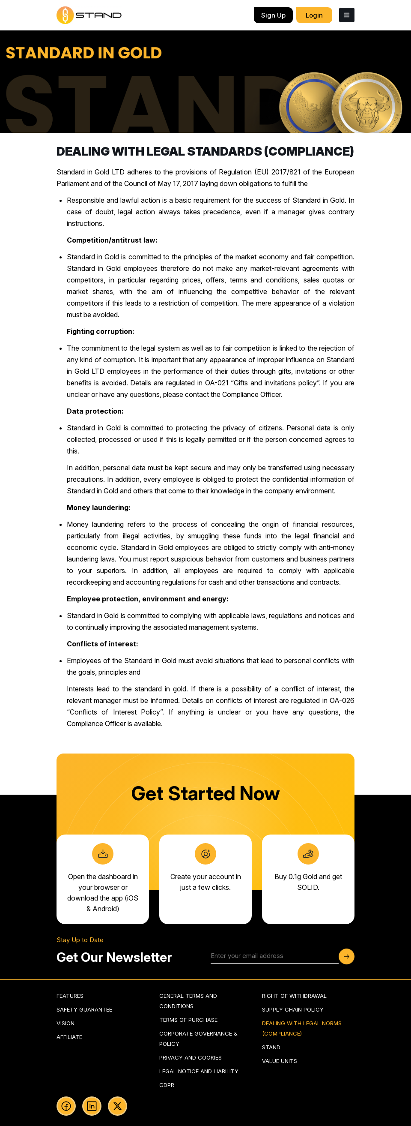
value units (279, 1060)
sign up (273, 15)
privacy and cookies (190, 1057)
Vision (65, 1023)
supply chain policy (293, 1009)
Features (70, 995)
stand (271, 1047)
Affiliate (69, 1036)
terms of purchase (188, 1019)
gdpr (166, 1084)
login (314, 15)
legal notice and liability (198, 1071)
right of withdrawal (294, 995)
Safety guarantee (84, 1009)
